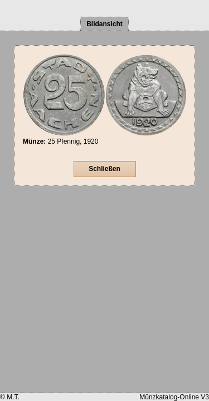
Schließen (104, 169)
